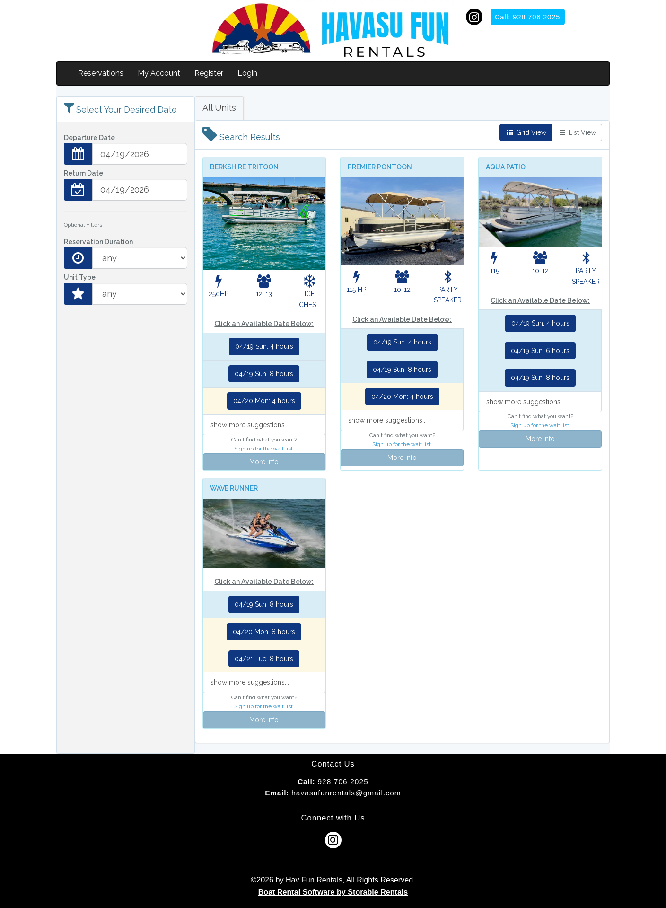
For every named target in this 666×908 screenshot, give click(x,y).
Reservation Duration (98, 242)
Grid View (526, 132)
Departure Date (89, 137)
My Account (159, 73)
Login (247, 73)
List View (577, 132)
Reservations (100, 73)
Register (208, 73)
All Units (219, 108)
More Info (264, 462)
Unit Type (80, 277)
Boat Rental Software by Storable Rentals (333, 892)
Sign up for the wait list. (264, 448)
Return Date (83, 173)
